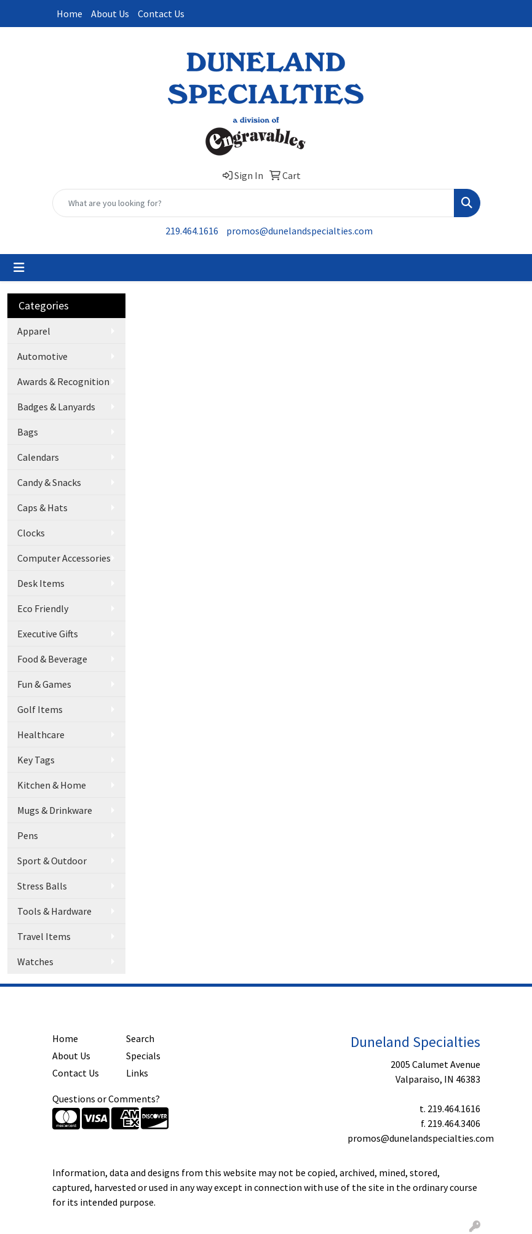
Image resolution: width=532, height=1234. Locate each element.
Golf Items (40, 709)
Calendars (38, 457)
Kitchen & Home (51, 785)
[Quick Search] (253, 203)
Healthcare (41, 734)
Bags (27, 432)
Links (137, 1073)
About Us (110, 13)
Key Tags (36, 760)
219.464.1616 (191, 231)
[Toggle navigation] (19, 267)
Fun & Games (44, 684)
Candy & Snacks (49, 482)
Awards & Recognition (63, 381)
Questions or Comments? (106, 1099)
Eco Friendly (42, 608)
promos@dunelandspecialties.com (299, 231)
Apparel (33, 331)
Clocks (31, 533)
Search (140, 1038)
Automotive (42, 356)
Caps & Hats (42, 507)
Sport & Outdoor (52, 860)
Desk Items (41, 583)
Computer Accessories (64, 558)
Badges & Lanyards (56, 406)
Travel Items (44, 936)
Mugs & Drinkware (54, 810)
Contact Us (161, 13)
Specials (143, 1055)
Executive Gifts (47, 633)
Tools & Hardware (54, 911)
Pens (27, 835)
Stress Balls (42, 886)
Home (69, 13)
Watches (35, 961)
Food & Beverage (52, 659)
